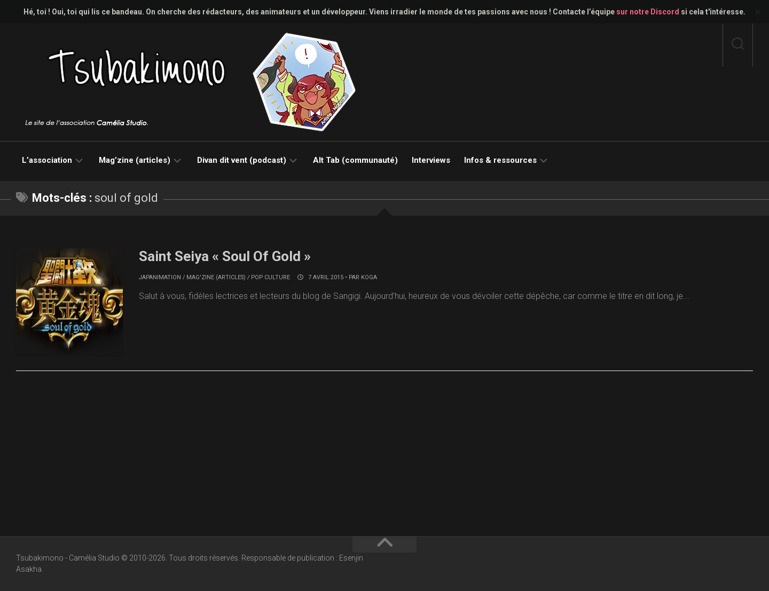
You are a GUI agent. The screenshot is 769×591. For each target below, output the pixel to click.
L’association (47, 160)
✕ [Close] (757, 12)
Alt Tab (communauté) (355, 160)
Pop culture (270, 277)
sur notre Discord (647, 11)
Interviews (431, 160)
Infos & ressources (500, 160)
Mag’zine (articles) (134, 160)
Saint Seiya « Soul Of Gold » (225, 256)
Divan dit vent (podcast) (241, 160)
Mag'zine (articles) (216, 277)
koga (369, 277)
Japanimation (160, 277)
